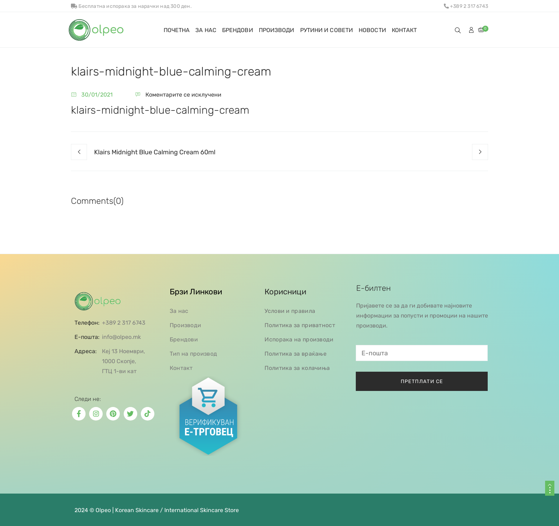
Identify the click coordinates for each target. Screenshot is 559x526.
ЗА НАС (205, 30)
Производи (185, 325)
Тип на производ (193, 353)
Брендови (184, 339)
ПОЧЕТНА (177, 30)
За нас (179, 311)
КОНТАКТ (404, 30)
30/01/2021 (97, 94)
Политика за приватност (300, 325)
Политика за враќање (296, 353)
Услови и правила (290, 311)
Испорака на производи (299, 339)
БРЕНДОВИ (237, 30)
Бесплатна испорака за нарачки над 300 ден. (131, 6)
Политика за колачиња (297, 368)
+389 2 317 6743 (466, 6)
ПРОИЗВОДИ (276, 30)
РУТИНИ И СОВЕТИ (326, 30)
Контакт (181, 368)
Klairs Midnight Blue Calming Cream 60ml (154, 152)
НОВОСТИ (372, 30)
